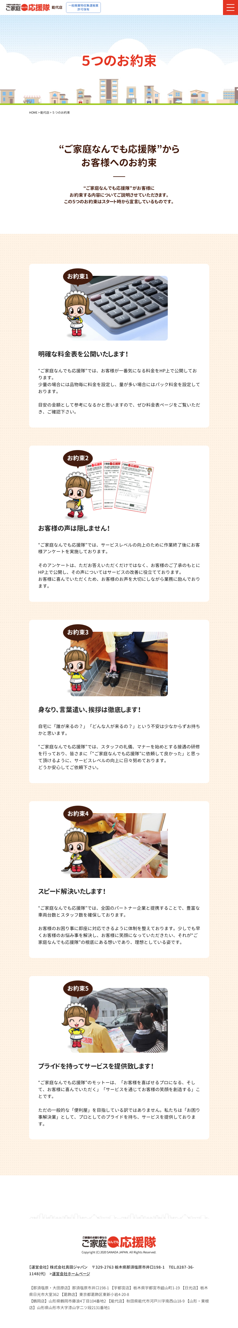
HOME (33, 112)
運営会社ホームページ (71, 1273)
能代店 (44, 112)
